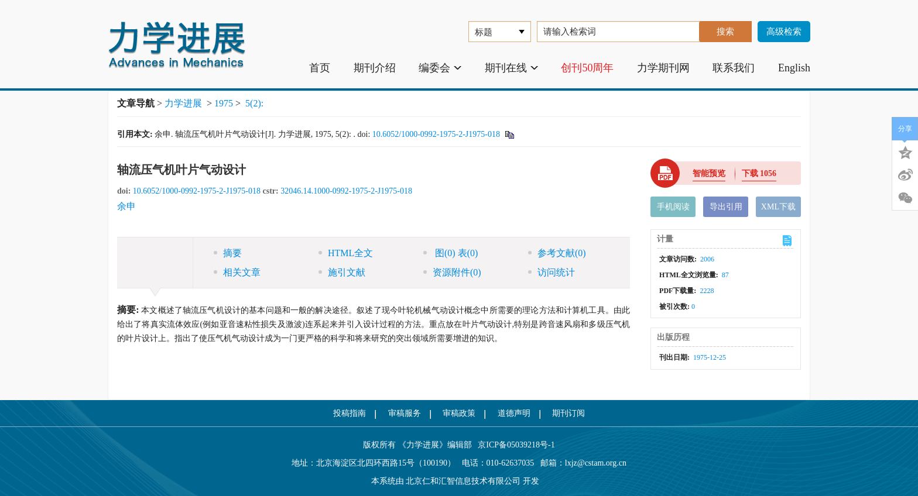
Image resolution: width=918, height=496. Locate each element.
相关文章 (237, 272)
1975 (223, 103)
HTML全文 (345, 253)
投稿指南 (349, 413)
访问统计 (551, 272)
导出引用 (726, 206)
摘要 (228, 253)
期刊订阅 (568, 413)
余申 (126, 206)
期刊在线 (511, 68)
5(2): (255, 103)
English (794, 68)
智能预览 (709, 173)
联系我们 (734, 68)
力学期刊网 (663, 68)
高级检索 (783, 31)
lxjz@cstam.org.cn (595, 463)
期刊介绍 (375, 68)
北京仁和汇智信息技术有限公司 (463, 481)
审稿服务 (404, 413)
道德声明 (514, 413)
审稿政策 (459, 413)
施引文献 (341, 272)
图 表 (450, 253)
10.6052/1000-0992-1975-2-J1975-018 (436, 134)
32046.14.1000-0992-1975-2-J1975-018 (346, 191)
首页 (319, 68)
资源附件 (452, 272)
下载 (759, 173)
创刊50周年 (587, 68)
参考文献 (557, 253)
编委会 (440, 68)
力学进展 (183, 103)
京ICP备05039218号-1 (513, 444)
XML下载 (778, 206)
